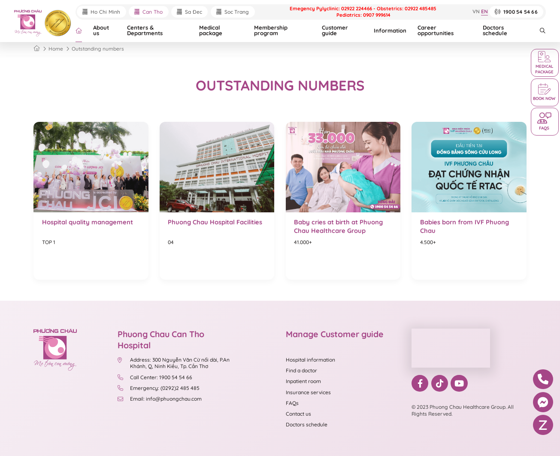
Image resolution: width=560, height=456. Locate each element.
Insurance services (308, 392)
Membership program (271, 30)
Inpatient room (303, 381)
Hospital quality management (87, 222)
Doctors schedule (495, 30)
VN (476, 12)
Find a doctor (301, 370)
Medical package (210, 30)
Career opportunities (436, 30)
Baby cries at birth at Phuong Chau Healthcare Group (338, 226)
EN (484, 12)
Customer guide (335, 30)
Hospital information (310, 359)
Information (390, 30)
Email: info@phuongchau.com (160, 399)
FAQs (292, 403)
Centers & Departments (145, 30)
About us (101, 30)
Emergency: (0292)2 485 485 (159, 388)
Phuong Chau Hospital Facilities (215, 222)
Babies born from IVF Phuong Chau (464, 226)
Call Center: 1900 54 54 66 (155, 377)
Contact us (298, 414)
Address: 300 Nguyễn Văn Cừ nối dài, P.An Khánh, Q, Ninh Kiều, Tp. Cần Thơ (174, 363)
